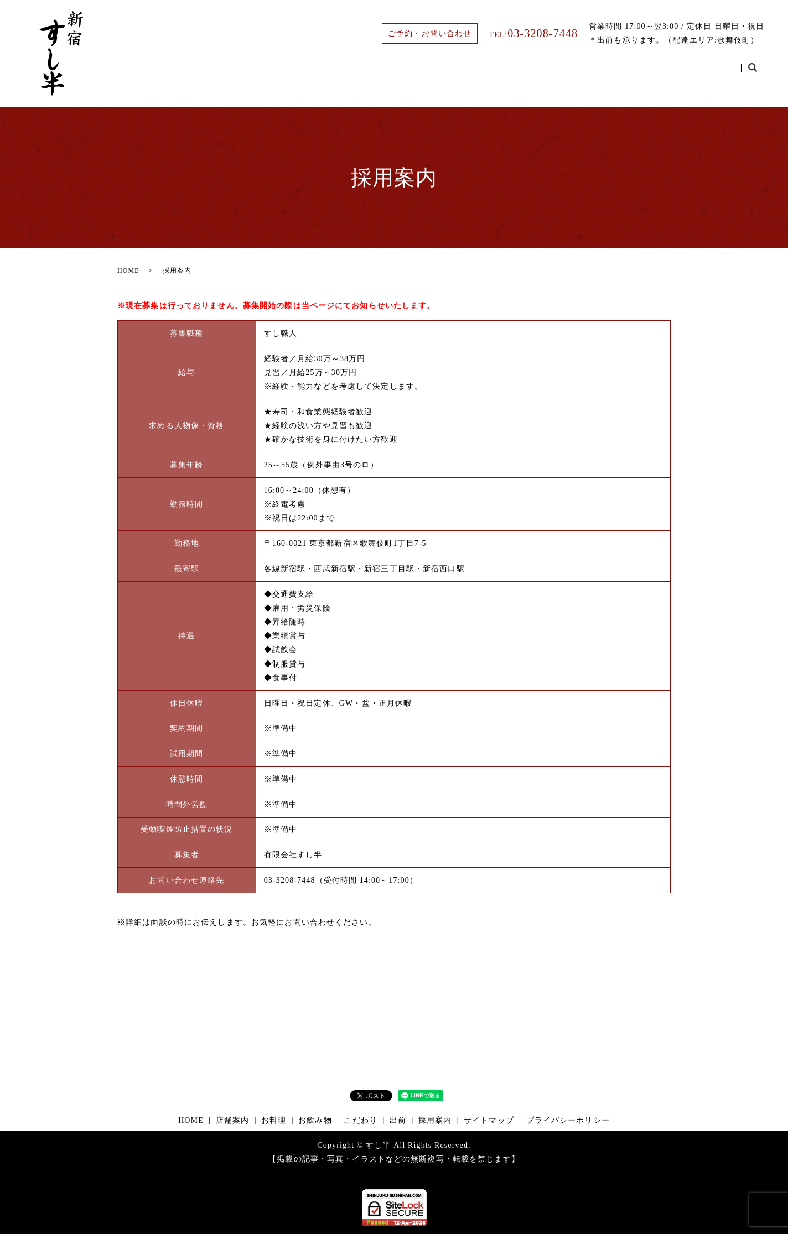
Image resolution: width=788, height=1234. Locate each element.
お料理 (503, 73)
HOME (397, 73)
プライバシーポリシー (568, 1120)
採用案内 (712, 73)
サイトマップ (489, 1120)
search (752, 73)
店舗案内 (450, 73)
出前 (663, 73)
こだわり (614, 73)
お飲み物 (556, 73)
